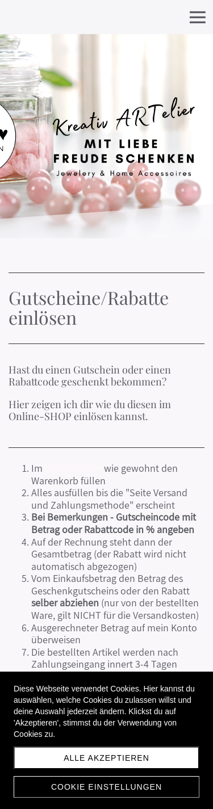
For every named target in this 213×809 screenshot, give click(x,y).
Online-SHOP (73, 468)
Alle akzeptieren (106, 757)
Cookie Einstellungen (106, 786)
